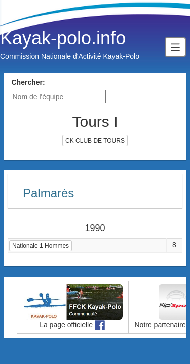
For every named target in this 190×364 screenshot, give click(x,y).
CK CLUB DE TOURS (95, 140)
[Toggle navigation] (175, 46)
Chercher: (28, 82)
